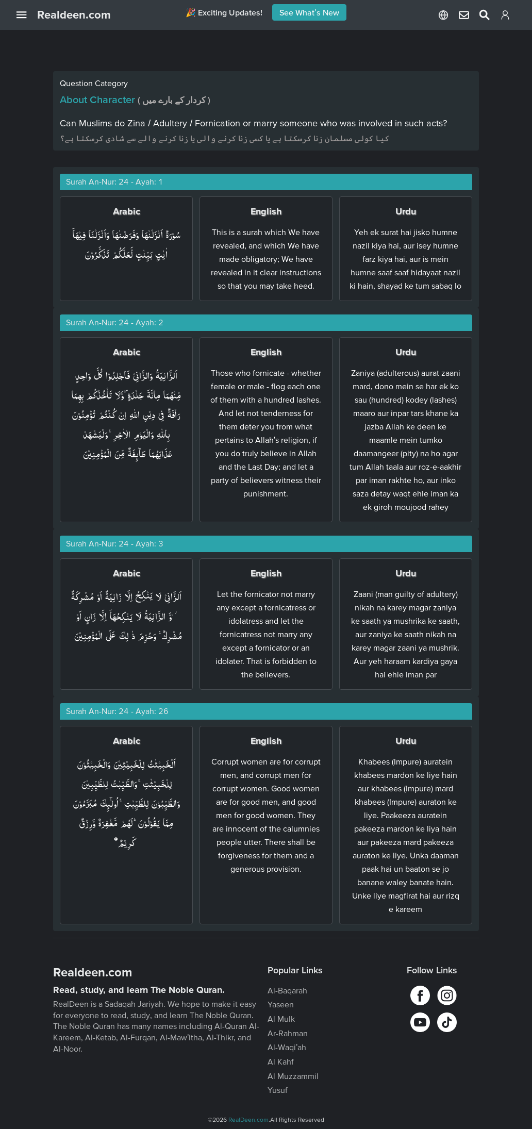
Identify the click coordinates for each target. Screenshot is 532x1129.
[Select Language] (443, 15)
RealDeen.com (248, 1119)
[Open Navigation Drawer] (26, 15)
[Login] (505, 17)
